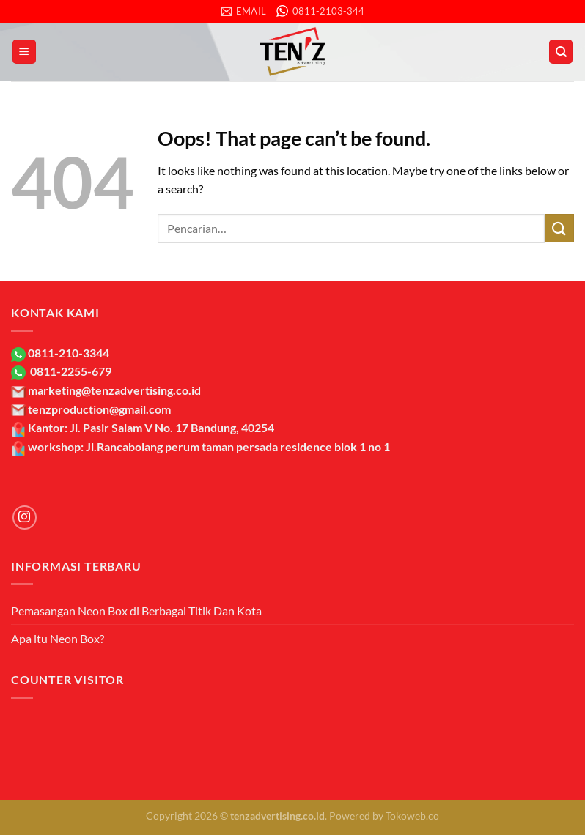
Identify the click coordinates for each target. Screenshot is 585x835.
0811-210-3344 (67, 353)
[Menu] (24, 52)
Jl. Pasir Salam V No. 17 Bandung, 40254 (172, 427)
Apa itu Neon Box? (57, 638)
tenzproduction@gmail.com (99, 409)
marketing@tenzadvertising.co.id (114, 390)
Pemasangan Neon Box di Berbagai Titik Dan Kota (136, 610)
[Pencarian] (561, 52)
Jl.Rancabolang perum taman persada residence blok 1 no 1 (238, 446)
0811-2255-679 (69, 371)
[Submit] (559, 228)
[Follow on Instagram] (24, 517)
